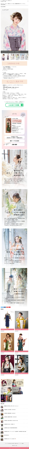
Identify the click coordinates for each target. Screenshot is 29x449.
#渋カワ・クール (3, 373)
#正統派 (20, 329)
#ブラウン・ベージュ (21, 351)
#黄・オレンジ (23, 329)
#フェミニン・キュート (4, 3)
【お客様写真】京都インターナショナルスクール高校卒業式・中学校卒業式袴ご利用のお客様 (15, 431)
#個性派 (3, 329)
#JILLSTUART (3, 4)
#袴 (8, 3)
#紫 (17, 3)
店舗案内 (23, 443)
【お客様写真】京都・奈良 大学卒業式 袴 (9, 424)
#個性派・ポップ (17, 373)
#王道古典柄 (16, 329)
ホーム (5, 443)
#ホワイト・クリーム (22, 3)
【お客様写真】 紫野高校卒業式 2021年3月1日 (9, 413)
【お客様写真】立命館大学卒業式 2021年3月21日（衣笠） (11, 420)
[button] (2, 29)
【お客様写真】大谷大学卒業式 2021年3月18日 (9, 409)
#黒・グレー (5, 329)
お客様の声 (13, 443)
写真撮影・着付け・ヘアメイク (18, 443)
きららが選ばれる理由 (9, 443)
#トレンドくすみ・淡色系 (13, 3)
